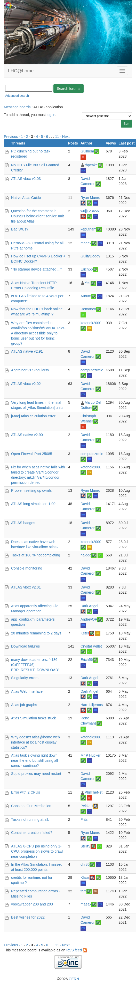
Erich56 (87, 269)
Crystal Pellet (91, 646)
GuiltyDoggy (90, 256)
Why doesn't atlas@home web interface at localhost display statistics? (35, 742)
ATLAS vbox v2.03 (26, 179)
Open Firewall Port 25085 (31, 454)
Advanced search (17, 96)
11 (57, 136)
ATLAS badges (23, 523)
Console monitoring (26, 568)
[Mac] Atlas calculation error (33, 416)
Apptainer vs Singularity (30, 370)
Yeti (88, 283)
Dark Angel (89, 606)
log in (51, 115)
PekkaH (87, 806)
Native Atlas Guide (26, 198)
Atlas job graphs (24, 705)
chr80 (85, 864)
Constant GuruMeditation (31, 806)
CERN (74, 979)
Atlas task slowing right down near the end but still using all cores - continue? (34, 760)
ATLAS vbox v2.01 (26, 587)
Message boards (17, 107)
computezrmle (92, 370)
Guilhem (87, 151)
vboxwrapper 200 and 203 (32, 904)
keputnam (88, 229)
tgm (83, 891)
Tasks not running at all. (30, 819)
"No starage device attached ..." (36, 269)
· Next (65, 136)
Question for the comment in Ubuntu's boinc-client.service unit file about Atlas (37, 216)
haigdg (86, 555)
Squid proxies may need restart (36, 773)
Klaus (85, 877)
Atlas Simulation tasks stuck (33, 718)
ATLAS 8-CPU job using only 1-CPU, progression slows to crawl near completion (37, 851)
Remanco (88, 309)
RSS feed (76, 950)
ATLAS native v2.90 (27, 435)
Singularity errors (24, 678)
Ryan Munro (90, 198)
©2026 (68, 979)
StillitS (86, 846)
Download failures (25, 646)
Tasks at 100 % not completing (35, 555)
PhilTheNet (93, 792)
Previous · (12, 136)
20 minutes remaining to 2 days (36, 633)
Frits (84, 819)
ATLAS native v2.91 (27, 351)
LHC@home (21, 70)
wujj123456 (90, 211)
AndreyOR (89, 619)
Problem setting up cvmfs (31, 490)
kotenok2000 (91, 323)
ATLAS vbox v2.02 (26, 384)
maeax (86, 243)
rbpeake (91, 165)
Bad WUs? (19, 229)
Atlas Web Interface (27, 691)
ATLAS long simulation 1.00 (33, 504)
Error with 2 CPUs (25, 792)
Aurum (86, 296)
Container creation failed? (31, 833)
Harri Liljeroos (92, 705)
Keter (85, 633)
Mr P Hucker (91, 755)
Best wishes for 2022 (28, 917)
